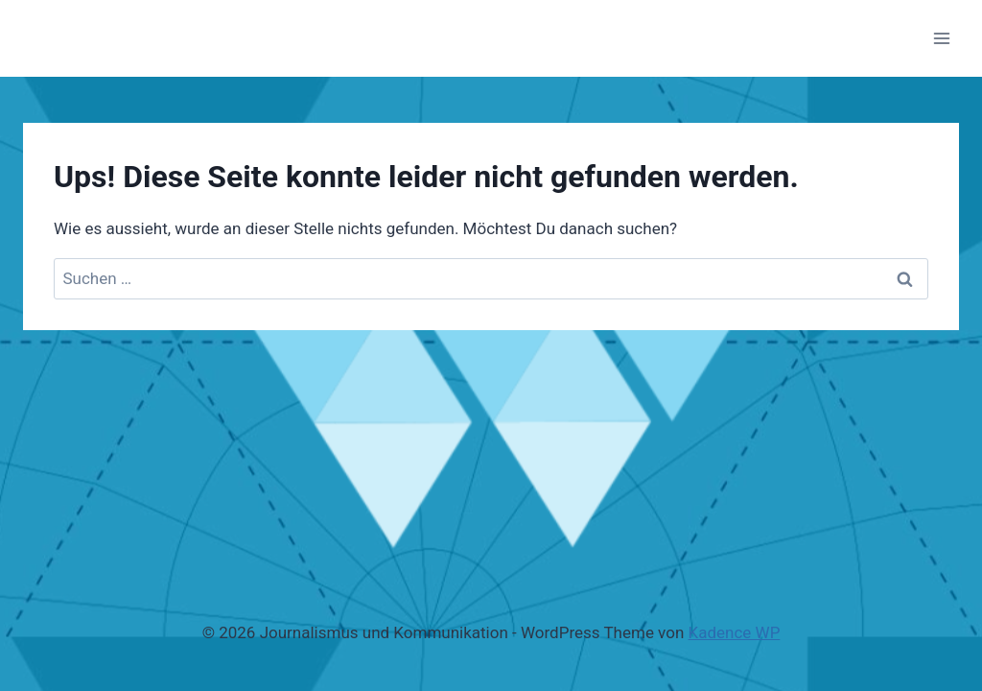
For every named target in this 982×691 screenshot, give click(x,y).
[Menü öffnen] (941, 38)
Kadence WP (735, 632)
